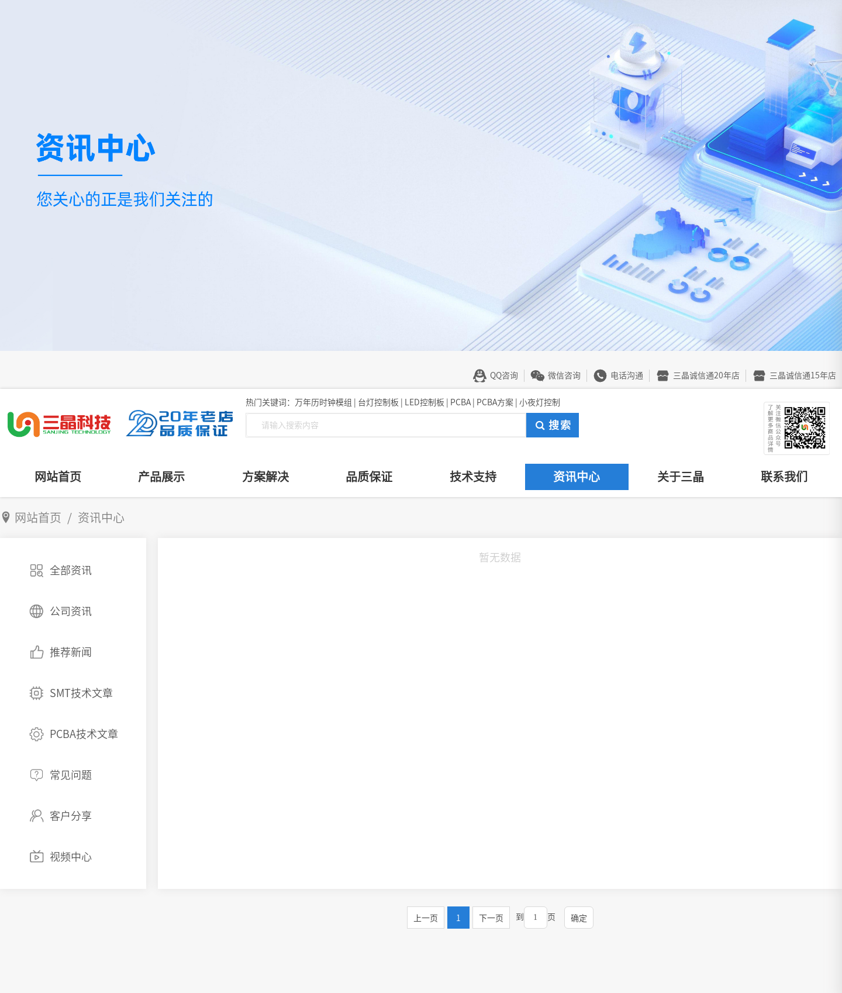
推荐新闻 (71, 652)
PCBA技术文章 (84, 734)
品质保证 (369, 476)
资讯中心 (576, 476)
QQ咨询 (504, 375)
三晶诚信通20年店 (706, 375)
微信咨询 (564, 375)
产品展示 (161, 476)
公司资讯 (71, 611)
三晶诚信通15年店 (802, 375)
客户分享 (71, 816)
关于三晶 (680, 476)
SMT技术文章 (81, 693)
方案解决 (265, 476)
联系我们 (784, 476)
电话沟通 (626, 375)
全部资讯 (71, 570)
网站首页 (57, 476)
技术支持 (473, 476)
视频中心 (71, 856)
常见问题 (71, 775)
